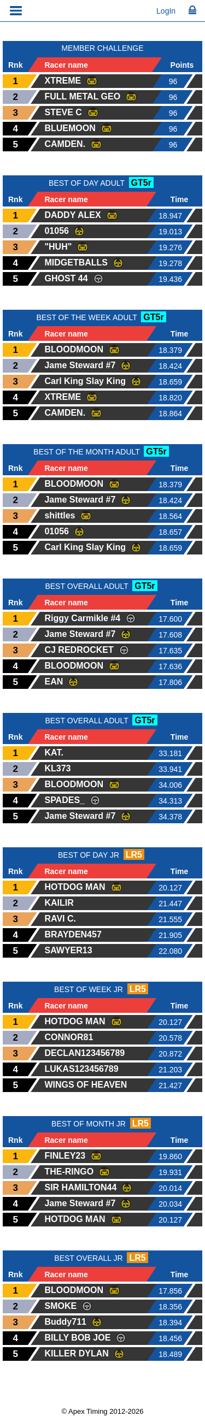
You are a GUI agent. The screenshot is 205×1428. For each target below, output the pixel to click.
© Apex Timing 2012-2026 (103, 1411)
